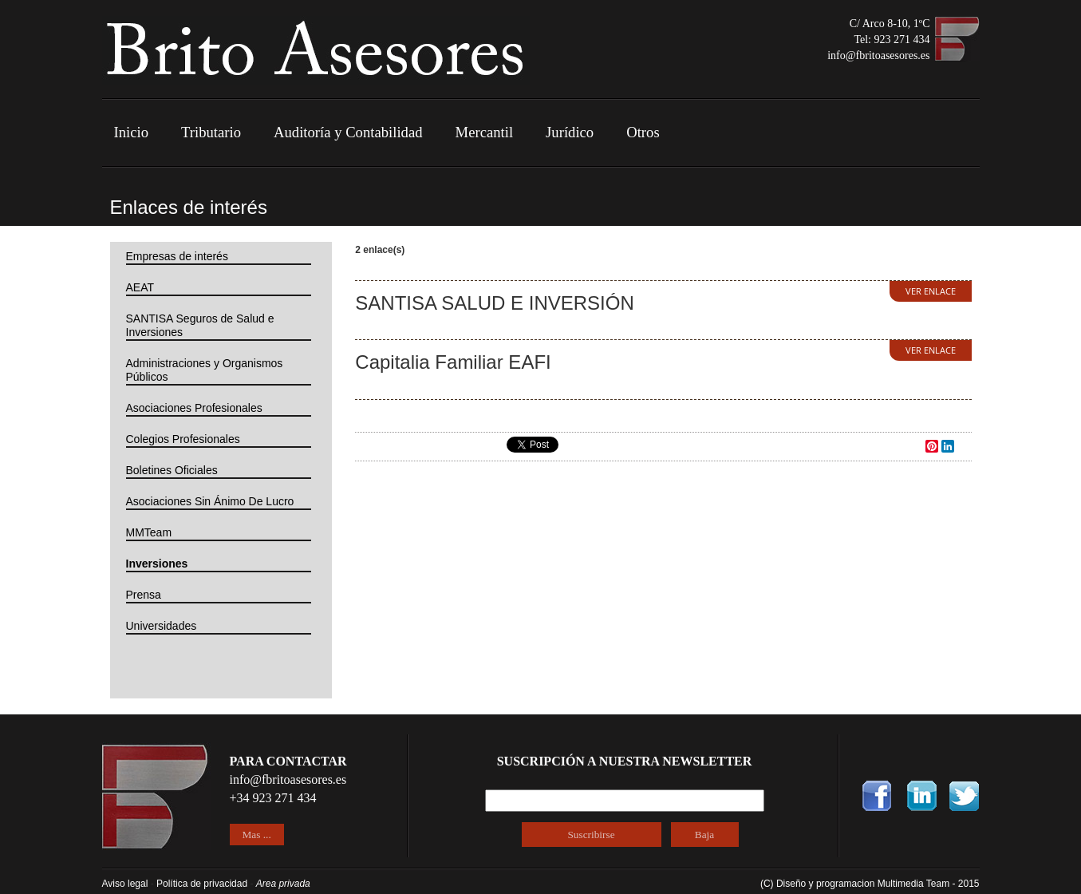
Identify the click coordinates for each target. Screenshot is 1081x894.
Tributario (211, 132)
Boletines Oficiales (172, 470)
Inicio (131, 132)
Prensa (143, 594)
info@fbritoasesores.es (878, 55)
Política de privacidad (201, 883)
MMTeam (149, 532)
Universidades (161, 625)
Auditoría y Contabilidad (348, 132)
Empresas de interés (177, 256)
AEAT (140, 287)
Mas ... (257, 835)
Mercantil (485, 132)
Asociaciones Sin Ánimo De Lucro (210, 501)
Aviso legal (125, 883)
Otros (642, 132)
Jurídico (570, 132)
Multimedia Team (915, 883)
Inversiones (157, 563)
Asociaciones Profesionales (194, 408)
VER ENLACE (930, 291)
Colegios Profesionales (183, 439)
